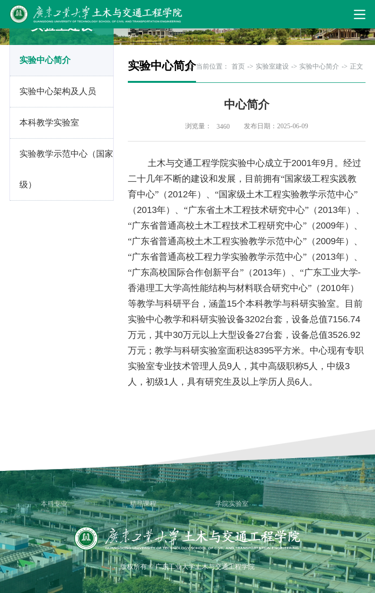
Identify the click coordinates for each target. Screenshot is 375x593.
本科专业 (54, 503)
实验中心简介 (45, 60)
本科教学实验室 (49, 122)
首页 (238, 66)
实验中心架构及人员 (57, 91)
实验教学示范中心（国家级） (66, 169)
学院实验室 (232, 503)
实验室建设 (272, 66)
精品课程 (143, 503)
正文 (356, 66)
